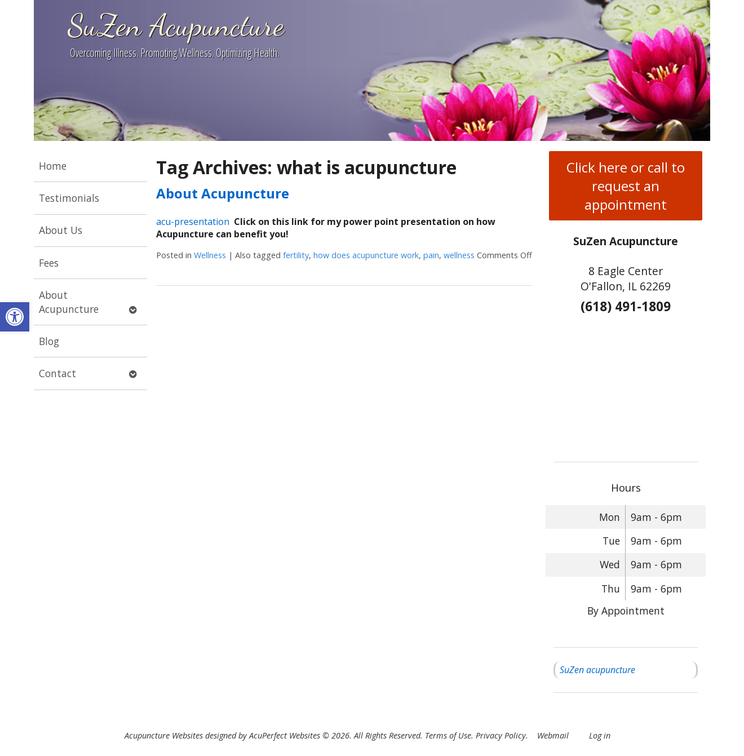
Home (53, 166)
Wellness (210, 255)
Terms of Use (448, 735)
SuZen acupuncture (597, 670)
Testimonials (69, 198)
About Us (60, 230)
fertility (296, 255)
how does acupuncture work (366, 255)
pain (431, 255)
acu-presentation (192, 221)
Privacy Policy (501, 735)
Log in (599, 735)
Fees (49, 262)
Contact (57, 373)
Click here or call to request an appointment (625, 186)
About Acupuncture (69, 302)
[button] (14, 316)
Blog (49, 341)
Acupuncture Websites (164, 735)
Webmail (553, 735)
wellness (459, 255)
